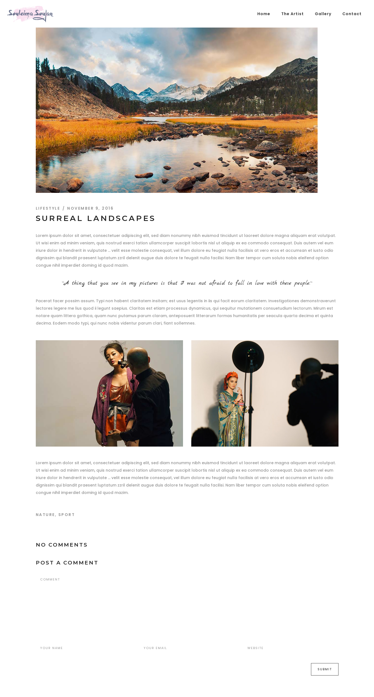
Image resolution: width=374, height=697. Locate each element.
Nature (45, 514)
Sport (66, 514)
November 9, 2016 (90, 208)
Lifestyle (48, 208)
